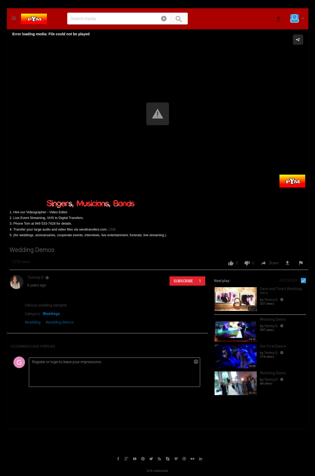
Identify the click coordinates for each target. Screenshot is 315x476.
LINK (112, 229)
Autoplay (288, 280)
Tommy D (271, 300)
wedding (33, 322)
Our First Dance (273, 346)
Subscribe (187, 281)
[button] (163, 20)
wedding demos (61, 322)
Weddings (51, 314)
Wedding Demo (273, 319)
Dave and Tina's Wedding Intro (281, 291)
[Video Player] (157, 114)
